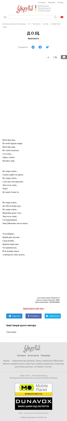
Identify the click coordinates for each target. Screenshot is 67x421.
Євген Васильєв (41, 376)
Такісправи (11, 332)
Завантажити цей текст (33, 308)
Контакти (42, 2)
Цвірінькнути (53, 316)
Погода (60, 2)
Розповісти (33, 316)
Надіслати (14, 316)
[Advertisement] (33, 100)
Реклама (51, 2)
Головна (21, 355)
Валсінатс (36, 24)
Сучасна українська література (14, 24)
